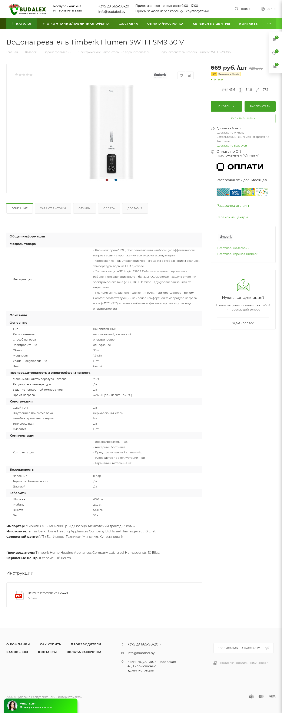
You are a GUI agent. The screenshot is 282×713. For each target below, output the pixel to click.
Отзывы (85, 208)
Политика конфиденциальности (244, 663)
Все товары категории (233, 248)
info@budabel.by (111, 12)
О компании (18, 644)
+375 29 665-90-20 (113, 6)
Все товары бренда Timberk (237, 254)
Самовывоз (17, 652)
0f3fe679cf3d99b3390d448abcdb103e (49, 593)
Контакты (47, 652)
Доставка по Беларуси (232, 145)
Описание (19, 208)
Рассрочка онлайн (232, 206)
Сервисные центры (232, 217)
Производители (86, 644)
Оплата (109, 208)
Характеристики (53, 208)
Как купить (50, 644)
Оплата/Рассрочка (84, 652)
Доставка (134, 208)
